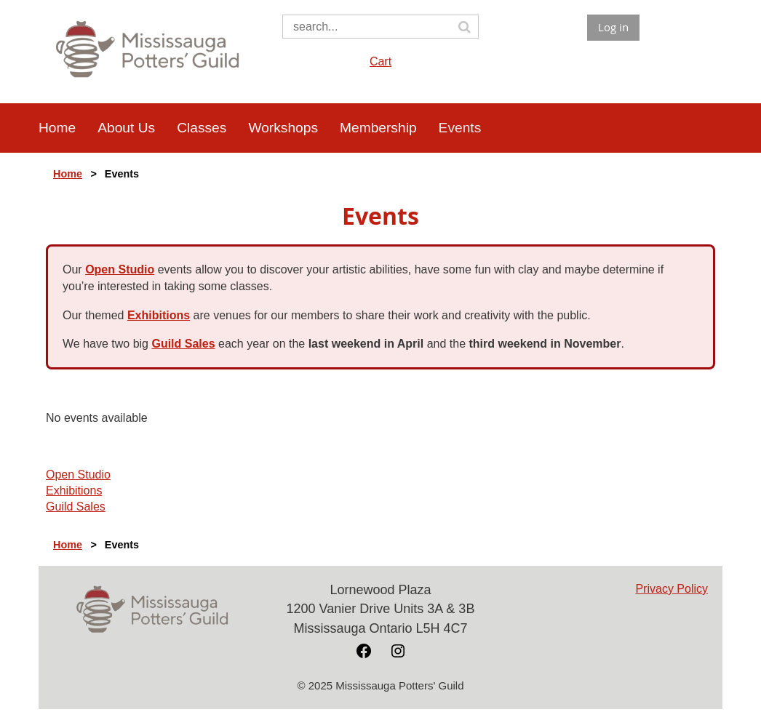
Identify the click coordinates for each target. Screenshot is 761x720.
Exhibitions (158, 315)
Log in (613, 27)
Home (67, 174)
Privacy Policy (671, 589)
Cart (380, 61)
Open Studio (119, 269)
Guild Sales (183, 343)
